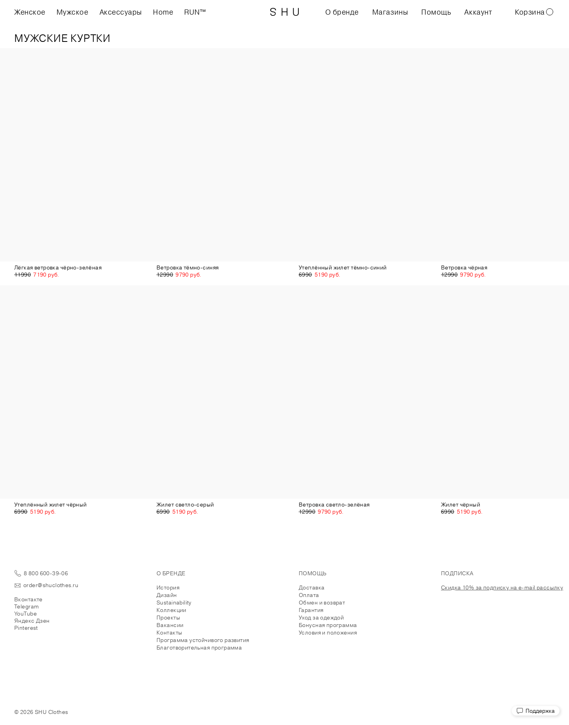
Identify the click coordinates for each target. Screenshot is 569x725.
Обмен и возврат (322, 602)
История (167, 587)
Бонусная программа (328, 625)
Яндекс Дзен (32, 620)
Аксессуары (121, 12)
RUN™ (195, 12)
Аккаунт (478, 12)
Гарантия (311, 610)
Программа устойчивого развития (202, 640)
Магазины (390, 12)
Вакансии (169, 625)
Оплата (309, 595)
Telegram (26, 606)
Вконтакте (28, 599)
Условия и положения (328, 632)
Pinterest (26, 627)
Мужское (73, 12)
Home (163, 12)
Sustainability (174, 602)
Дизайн (166, 595)
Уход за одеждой (321, 617)
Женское (29, 12)
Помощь (436, 12)
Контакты (169, 632)
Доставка (311, 587)
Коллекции (171, 610)
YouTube (25, 613)
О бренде (342, 12)
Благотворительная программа (199, 647)
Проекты (168, 617)
